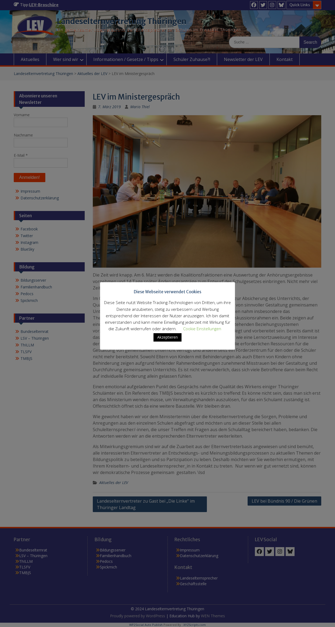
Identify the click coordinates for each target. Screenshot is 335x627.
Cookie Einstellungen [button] (202, 328)
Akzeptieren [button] (167, 337)
